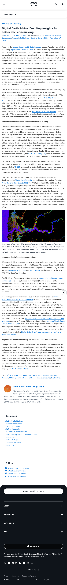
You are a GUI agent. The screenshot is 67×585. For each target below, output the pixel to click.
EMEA (11, 378)
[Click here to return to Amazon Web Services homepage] (33, 4)
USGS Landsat (35, 270)
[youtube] (24, 563)
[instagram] (16, 563)
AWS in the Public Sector (14, 421)
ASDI (55, 375)
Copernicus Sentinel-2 (17, 270)
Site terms (15, 576)
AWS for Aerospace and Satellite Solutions (21, 434)
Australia (5, 378)
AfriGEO (17, 167)
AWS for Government (13, 424)
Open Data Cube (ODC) (37, 154)
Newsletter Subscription (15, 476)
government (19, 378)
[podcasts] (28, 563)
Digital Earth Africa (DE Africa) (22, 50)
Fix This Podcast (11, 440)
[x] (5, 563)
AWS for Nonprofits (12, 429)
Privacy (6, 576)
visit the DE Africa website (18, 369)
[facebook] (9, 563)
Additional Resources (13, 442)
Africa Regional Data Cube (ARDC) (15, 183)
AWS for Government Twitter (17, 468)
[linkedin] (13, 563)
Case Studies (10, 437)
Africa (9, 375)
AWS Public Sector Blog (11, 24)
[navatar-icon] (62, 4)
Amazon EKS (27, 375)
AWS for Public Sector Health (16, 432)
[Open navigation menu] (4, 4)
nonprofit (28, 378)
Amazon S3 (37, 375)
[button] (33, 14)
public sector (45, 378)
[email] (32, 563)
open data (36, 378)
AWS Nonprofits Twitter (15, 473)
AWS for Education (12, 426)
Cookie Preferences (29, 576)
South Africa (56, 378)
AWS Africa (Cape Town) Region (44, 111)
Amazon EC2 (17, 375)
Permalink (54, 38)
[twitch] (20, 563)
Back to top (33, 570)
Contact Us (9, 445)
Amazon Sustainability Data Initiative (27, 47)
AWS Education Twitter (15, 471)
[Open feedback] (64, 292)
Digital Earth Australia (23, 180)
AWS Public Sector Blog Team (15, 35)
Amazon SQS (48, 375)
